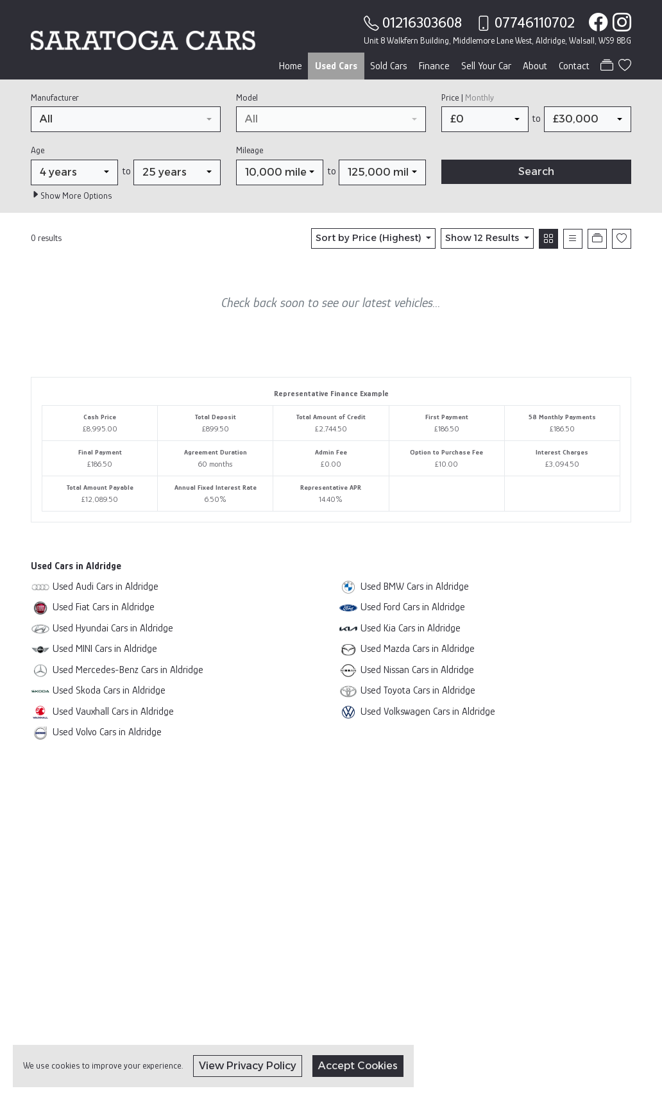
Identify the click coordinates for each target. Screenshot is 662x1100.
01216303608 (422, 22)
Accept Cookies (358, 1066)
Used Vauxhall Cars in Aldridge (113, 711)
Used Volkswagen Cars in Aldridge (428, 711)
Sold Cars (388, 66)
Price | (467, 97)
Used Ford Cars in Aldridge (413, 606)
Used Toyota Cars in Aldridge (418, 690)
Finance (434, 66)
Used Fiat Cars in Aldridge (104, 606)
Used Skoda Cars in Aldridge (109, 690)
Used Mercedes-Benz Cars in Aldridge (128, 669)
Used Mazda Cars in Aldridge (418, 648)
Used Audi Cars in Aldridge (105, 586)
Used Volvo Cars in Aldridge (107, 731)
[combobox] (125, 119)
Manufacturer (55, 97)
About (535, 66)
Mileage (249, 150)
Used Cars (336, 66)
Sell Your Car (486, 66)
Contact (574, 66)
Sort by (370, 238)
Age (37, 150)
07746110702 (535, 22)
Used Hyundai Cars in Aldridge (113, 627)
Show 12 (483, 238)
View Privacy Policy (247, 1066)
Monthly (479, 97)
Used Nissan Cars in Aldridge (417, 669)
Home (290, 66)
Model (247, 97)
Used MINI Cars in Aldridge (105, 648)
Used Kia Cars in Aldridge (411, 627)
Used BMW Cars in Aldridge (415, 586)
